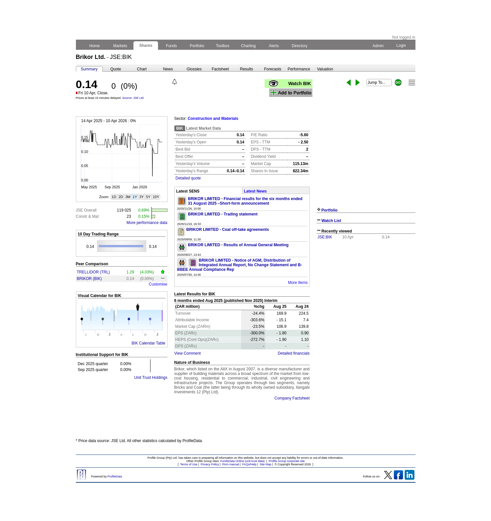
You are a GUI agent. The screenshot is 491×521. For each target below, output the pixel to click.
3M (127, 197)
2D (120, 197)
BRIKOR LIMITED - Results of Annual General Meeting (238, 245)
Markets (120, 46)
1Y (135, 197)
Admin (378, 46)
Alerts (274, 46)
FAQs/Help (249, 464)
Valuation (325, 69)
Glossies (194, 69)
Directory (299, 46)
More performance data (147, 222)
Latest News (255, 191)
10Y (156, 197)
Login (401, 45)
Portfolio (197, 46)
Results (246, 69)
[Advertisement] (366, 291)
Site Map (266, 464)
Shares (145, 45)
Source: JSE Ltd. (133, 98)
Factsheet (220, 69)
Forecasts (272, 69)
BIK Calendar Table (148, 343)
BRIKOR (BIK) (89, 278)
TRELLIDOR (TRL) (93, 272)
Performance (299, 69)
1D (114, 197)
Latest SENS (188, 191)
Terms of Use (188, 464)
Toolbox (223, 46)
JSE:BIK (325, 237)
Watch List (331, 220)
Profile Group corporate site (287, 461)
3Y (141, 197)
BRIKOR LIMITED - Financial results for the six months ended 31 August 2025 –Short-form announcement (245, 201)
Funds (171, 46)
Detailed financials (293, 353)
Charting (248, 46)
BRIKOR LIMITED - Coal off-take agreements (227, 229)
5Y (148, 197)
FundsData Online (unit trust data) (242, 461)
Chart (142, 69)
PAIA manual (230, 464)
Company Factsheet (291, 398)
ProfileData (115, 476)
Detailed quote (188, 178)
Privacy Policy (210, 464)
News (168, 69)
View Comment (187, 353)
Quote (115, 69)
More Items (297, 282)
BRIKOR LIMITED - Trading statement (223, 214)
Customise (158, 284)
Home (94, 46)
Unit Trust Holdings (150, 377)
